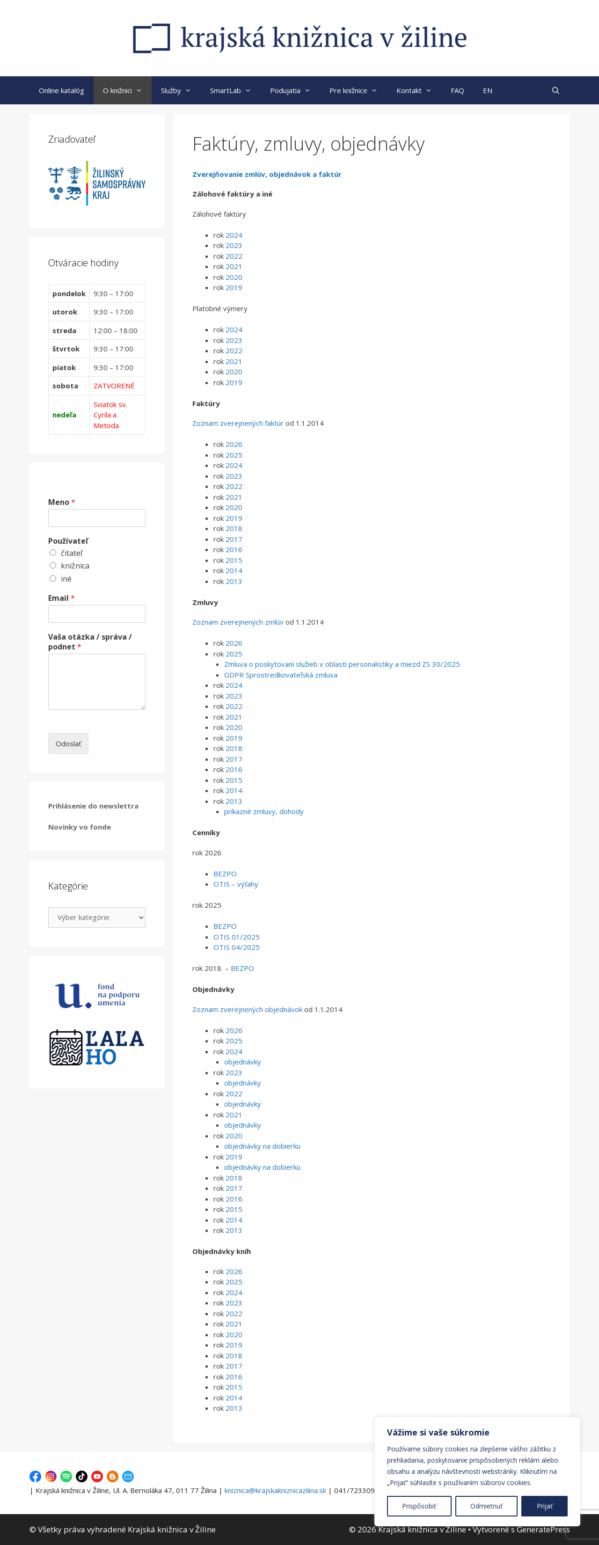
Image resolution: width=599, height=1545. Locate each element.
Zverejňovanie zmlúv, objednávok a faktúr (267, 174)
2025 (234, 454)
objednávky (242, 1061)
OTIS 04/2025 (236, 947)
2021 (234, 266)
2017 (234, 539)
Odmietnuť (486, 1505)
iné (66, 579)
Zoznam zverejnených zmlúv (238, 622)
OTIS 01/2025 (236, 936)
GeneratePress (543, 1529)
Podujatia (295, 90)
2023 (234, 245)
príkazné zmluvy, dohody (264, 811)
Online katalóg (61, 90)
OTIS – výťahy (235, 884)
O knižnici (127, 90)
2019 (234, 287)
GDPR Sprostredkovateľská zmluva (280, 674)
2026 (234, 444)
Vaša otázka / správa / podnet (90, 642)
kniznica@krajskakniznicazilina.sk (275, 1490)
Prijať (545, 1505)
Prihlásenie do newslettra (93, 805)
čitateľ (71, 553)
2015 (233, 560)
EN (487, 90)
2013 (234, 581)
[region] (477, 1471)
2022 (234, 256)
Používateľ (68, 541)
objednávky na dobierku (262, 1146)
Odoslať (68, 743)
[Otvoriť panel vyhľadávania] (556, 90)
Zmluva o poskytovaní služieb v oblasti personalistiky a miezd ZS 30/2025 (342, 664)
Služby (181, 90)
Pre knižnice (358, 90)
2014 (233, 570)
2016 (233, 549)
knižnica (75, 566)
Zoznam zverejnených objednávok (247, 1009)
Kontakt (418, 90)
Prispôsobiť (419, 1505)
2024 (234, 235)
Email (61, 598)
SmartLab (235, 90)
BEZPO (225, 873)
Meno (61, 502)
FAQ (457, 90)
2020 (234, 277)
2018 (234, 528)
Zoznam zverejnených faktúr (238, 423)
